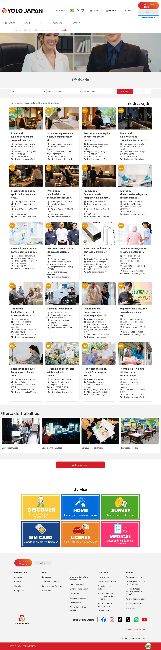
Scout (128, 10)
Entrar (148, 12)
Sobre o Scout (104, 610)
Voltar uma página (80, 464)
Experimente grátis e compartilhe (79, 578)
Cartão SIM (74, 593)
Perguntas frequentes (135, 576)
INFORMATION (10, 23)
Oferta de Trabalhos (31, 30)
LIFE (42, 23)
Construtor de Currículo (52, 586)
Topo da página (16, 30)
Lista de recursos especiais (49, 30)
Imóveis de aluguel (78, 584)
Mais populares (31, 102)
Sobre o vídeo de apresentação (105, 604)
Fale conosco (131, 608)
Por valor (43, 102)
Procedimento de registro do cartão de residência (107, 596)
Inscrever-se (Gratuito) (148, 5)
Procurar (125, 91)
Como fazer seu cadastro (104, 587)
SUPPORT (77, 23)
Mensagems (148, 17)
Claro (143, 91)
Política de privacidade (135, 598)
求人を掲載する (61, 10)
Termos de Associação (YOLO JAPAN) (135, 583)
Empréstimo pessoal (79, 588)
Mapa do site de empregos (133, 638)
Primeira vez (103, 576)
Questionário (75, 602)
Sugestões (54, 102)
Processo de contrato (107, 581)
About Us (18, 576)
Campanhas (19, 590)
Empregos (46, 576)
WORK (28, 23)
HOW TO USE (58, 23)
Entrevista (111, 10)
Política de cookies (134, 603)
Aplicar (94, 10)
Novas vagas (16, 102)
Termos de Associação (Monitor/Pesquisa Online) (135, 591)
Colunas (17, 581)
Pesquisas (46, 590)
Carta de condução (78, 598)
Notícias (18, 586)
